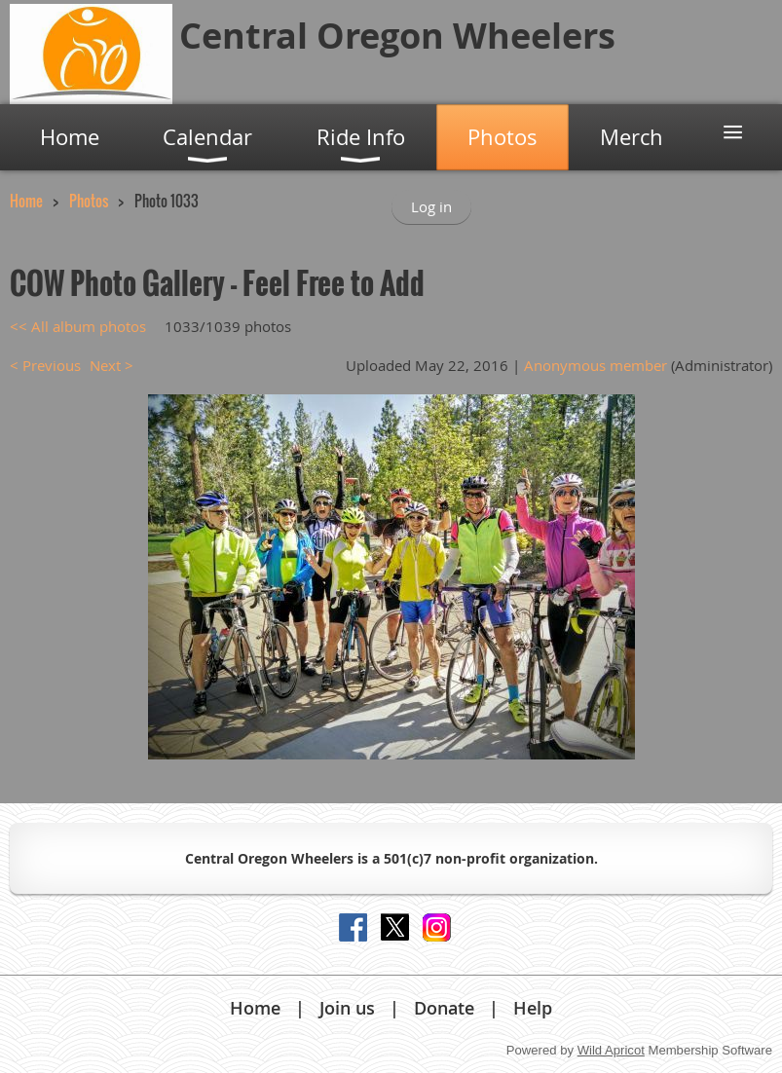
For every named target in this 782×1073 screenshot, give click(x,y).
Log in (431, 206)
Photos (88, 200)
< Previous (45, 365)
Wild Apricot (611, 1050)
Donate (444, 1007)
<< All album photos (78, 326)
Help (532, 1007)
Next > (111, 365)
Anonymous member (595, 365)
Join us (347, 1007)
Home (26, 200)
